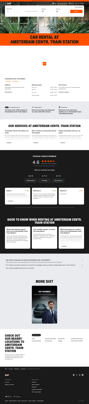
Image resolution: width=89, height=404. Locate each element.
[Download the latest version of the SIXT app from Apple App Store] (8, 396)
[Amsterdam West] (48, 341)
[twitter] (76, 374)
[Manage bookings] (62, 3)
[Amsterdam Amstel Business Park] (51, 338)
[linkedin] (82, 374)
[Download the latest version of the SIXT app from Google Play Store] (17, 396)
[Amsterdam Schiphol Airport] (77, 338)
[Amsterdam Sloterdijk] (36, 341)
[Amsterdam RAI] (61, 338)
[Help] (54, 3)
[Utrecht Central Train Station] (77, 341)
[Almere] (33, 338)
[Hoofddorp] (60, 341)
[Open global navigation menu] (5, 3)
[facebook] (73, 374)
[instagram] (79, 374)
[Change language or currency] (71, 3)
